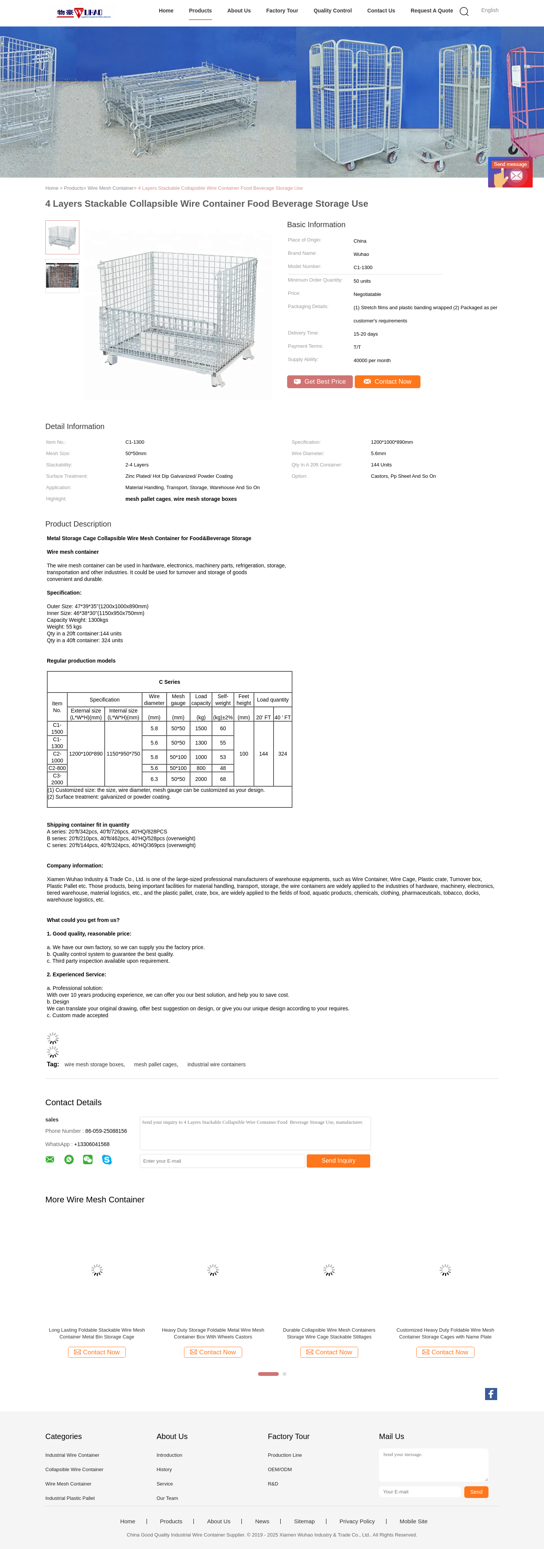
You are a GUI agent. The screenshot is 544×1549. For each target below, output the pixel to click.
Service (164, 1484)
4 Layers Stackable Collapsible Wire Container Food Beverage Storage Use (220, 188)
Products (200, 11)
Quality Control (333, 11)
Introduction (169, 1455)
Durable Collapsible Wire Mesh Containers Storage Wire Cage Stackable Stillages (329, 1333)
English (490, 10)
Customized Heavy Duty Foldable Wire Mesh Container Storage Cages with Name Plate (446, 1333)
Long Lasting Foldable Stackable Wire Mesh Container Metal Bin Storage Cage (97, 1333)
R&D (273, 1484)
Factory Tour (282, 11)
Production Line (285, 1455)
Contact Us (381, 11)
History (164, 1469)
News (262, 1521)
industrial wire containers (216, 1064)
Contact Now (387, 381)
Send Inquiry (339, 1160)
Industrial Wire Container (72, 1455)
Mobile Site (414, 1521)
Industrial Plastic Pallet (70, 1498)
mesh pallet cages (155, 1064)
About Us (239, 11)
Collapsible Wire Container (74, 1469)
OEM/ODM (280, 1469)
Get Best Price (320, 381)
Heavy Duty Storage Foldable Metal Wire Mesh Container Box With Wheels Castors (213, 1333)
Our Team (167, 1498)
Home (166, 11)
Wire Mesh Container (68, 1484)
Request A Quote (432, 11)
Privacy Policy (357, 1521)
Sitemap (304, 1521)
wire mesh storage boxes (94, 1064)
